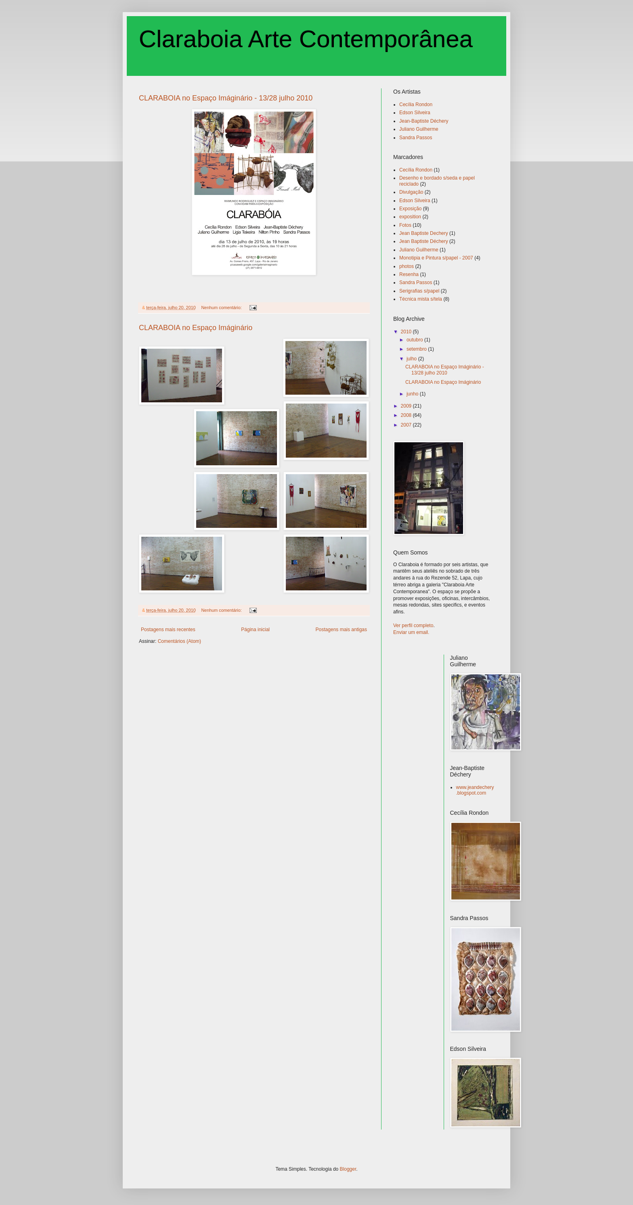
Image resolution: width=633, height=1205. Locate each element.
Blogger (348, 1169)
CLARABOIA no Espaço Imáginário (195, 328)
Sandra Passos (415, 137)
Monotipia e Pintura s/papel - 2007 (436, 258)
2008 (407, 415)
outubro (415, 340)
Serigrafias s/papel (419, 291)
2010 (407, 332)
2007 (407, 425)
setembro (417, 349)
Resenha (409, 274)
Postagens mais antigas (341, 629)
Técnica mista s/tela (420, 299)
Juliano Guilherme (418, 129)
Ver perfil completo (413, 625)
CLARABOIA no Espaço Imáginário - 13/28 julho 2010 (225, 98)
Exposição (410, 208)
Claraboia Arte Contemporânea (306, 38)
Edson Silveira (414, 112)
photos (406, 266)
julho (412, 359)
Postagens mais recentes (168, 629)
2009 (407, 406)
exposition (410, 217)
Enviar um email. (411, 632)
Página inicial (255, 629)
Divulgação (411, 192)
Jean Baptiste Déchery (423, 241)
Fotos (405, 225)
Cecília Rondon (415, 104)
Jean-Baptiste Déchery (423, 121)
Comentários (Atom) (179, 641)
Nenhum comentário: (222, 307)
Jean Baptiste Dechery (423, 233)
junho (413, 394)
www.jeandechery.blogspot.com (475, 790)
